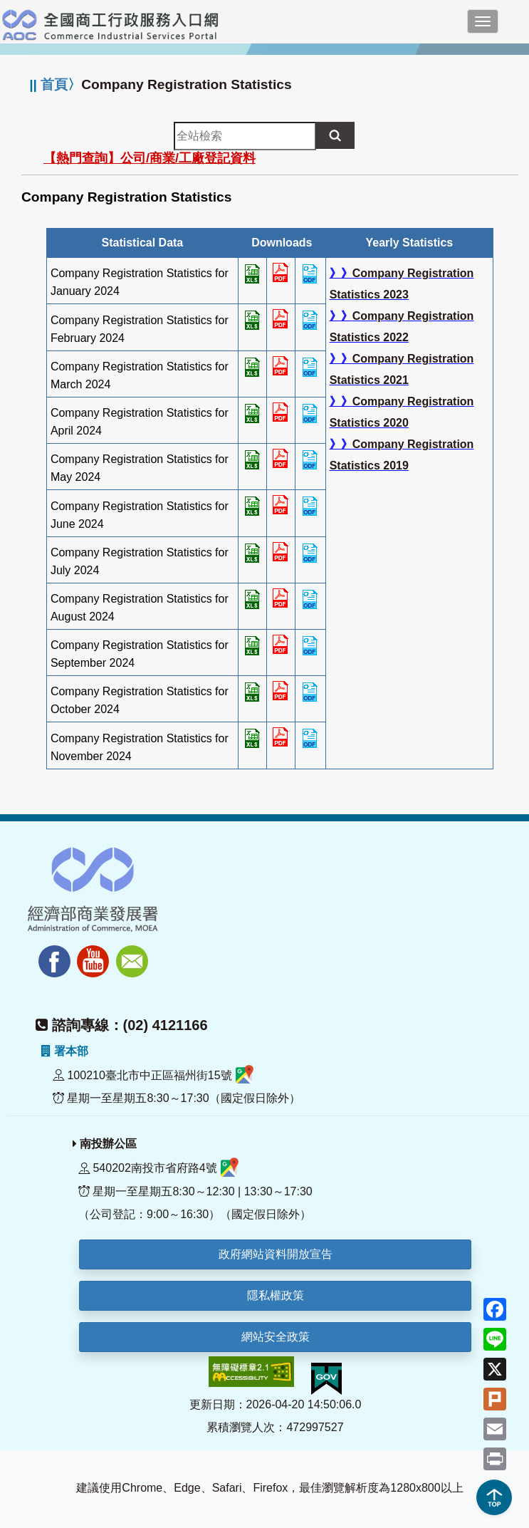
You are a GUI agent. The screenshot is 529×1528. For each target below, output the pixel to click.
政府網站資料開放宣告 (275, 1254)
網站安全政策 (275, 1337)
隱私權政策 (275, 1295)
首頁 (54, 84)
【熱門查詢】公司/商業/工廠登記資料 (149, 158)
